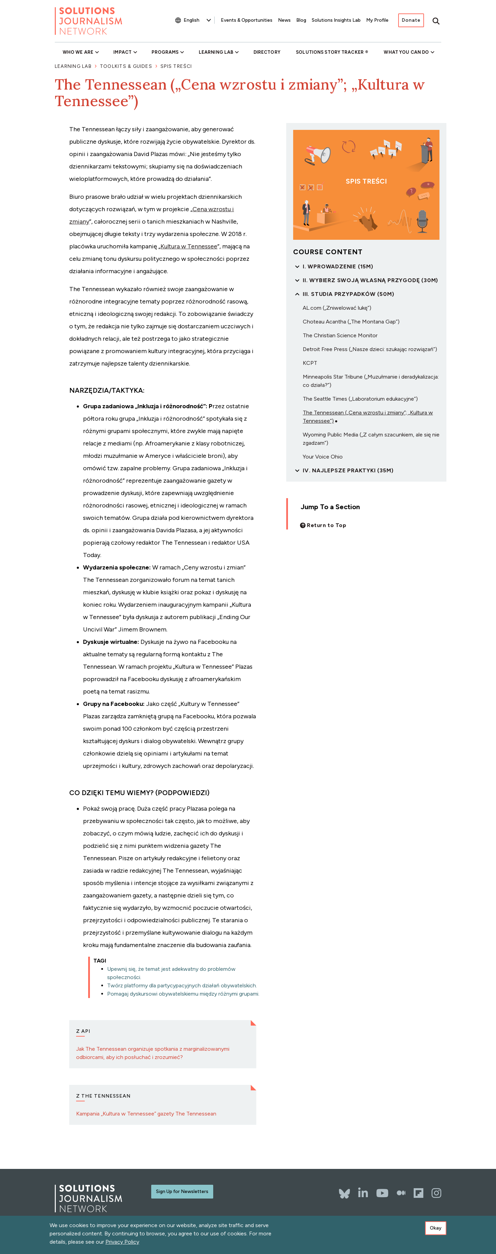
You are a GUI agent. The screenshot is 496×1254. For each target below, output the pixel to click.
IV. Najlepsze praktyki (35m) (348, 470)
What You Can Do (406, 52)
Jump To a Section (330, 507)
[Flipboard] (418, 1193)
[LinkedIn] (363, 1193)
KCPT (310, 363)
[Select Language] (197, 20)
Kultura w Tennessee (189, 246)
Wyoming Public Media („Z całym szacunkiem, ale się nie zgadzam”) (371, 438)
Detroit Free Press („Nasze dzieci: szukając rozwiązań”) (370, 349)
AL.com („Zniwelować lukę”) (337, 308)
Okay (436, 1228)
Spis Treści (176, 66)
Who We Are (78, 52)
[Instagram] (436, 1193)
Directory (267, 52)
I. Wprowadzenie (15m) (338, 266)
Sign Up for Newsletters (182, 1191)
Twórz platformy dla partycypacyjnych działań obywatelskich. (182, 985)
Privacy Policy (122, 1241)
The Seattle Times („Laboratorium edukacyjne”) (360, 398)
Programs (165, 52)
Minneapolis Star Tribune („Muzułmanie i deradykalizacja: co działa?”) (371, 380)
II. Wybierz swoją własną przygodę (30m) (370, 280)
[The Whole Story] (401, 1193)
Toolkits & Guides (126, 66)
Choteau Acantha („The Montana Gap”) (351, 321)
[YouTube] (382, 1193)
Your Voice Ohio (323, 456)
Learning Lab (216, 52)
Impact (122, 52)
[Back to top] (323, 525)
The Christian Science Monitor (340, 335)
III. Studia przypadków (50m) (348, 294)
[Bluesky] (344, 1190)
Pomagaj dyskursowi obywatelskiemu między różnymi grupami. (183, 993)
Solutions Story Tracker (330, 52)
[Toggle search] (436, 21)
